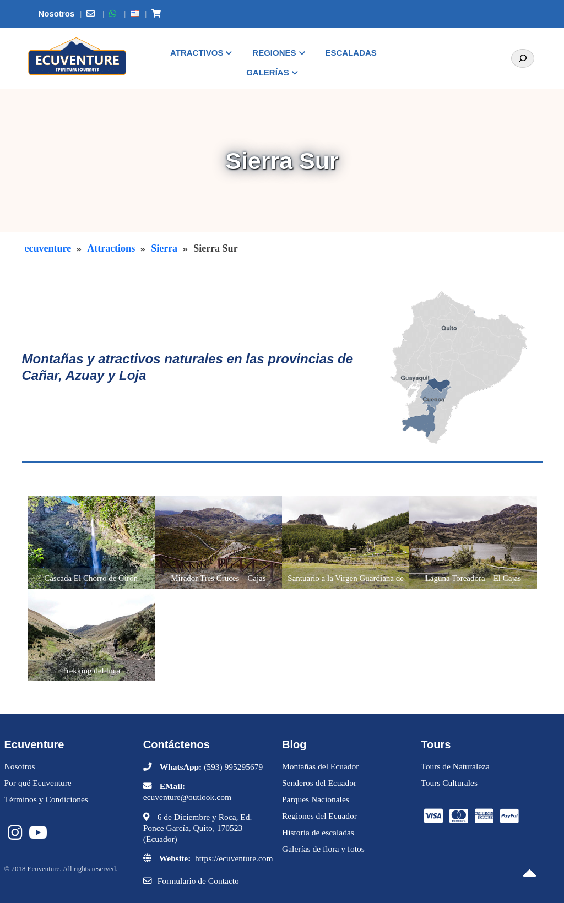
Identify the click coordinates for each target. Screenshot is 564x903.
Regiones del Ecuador (319, 815)
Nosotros (19, 766)
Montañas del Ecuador (320, 766)
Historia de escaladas (318, 832)
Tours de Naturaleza (455, 766)
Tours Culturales (449, 782)
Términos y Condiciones (46, 799)
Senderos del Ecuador (319, 782)
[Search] (522, 58)
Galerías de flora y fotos (323, 848)
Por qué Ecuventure (38, 782)
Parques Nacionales (315, 799)
